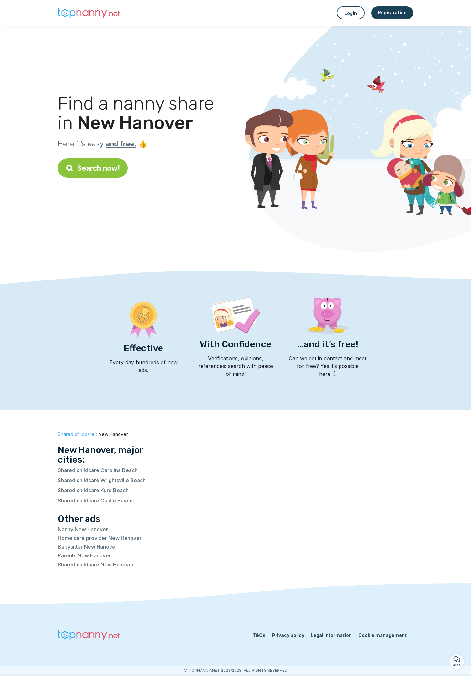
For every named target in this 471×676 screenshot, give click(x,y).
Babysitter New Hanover (87, 547)
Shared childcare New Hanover (96, 564)
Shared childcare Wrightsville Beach (102, 480)
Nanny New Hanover (83, 529)
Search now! (93, 168)
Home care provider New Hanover (99, 538)
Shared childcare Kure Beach (93, 490)
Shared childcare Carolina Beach (98, 470)
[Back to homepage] (90, 13)
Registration (392, 12)
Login (350, 13)
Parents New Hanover (84, 555)
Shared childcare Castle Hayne (95, 500)
